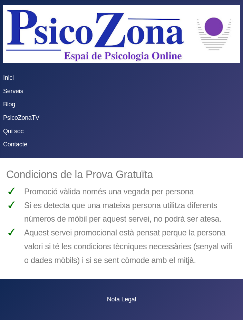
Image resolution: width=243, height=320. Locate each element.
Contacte (15, 144)
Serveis (13, 91)
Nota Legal (121, 299)
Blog (9, 104)
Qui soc (13, 131)
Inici (8, 77)
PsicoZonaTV (21, 117)
